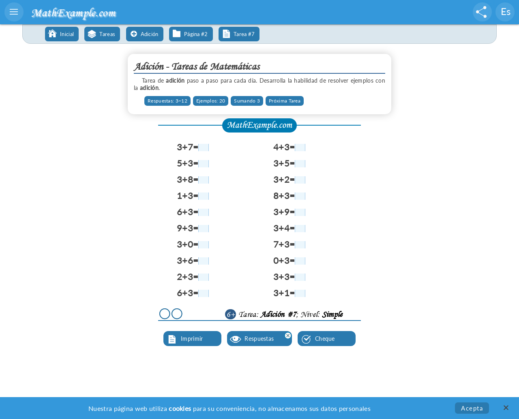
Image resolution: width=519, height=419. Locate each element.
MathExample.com (73, 12)
